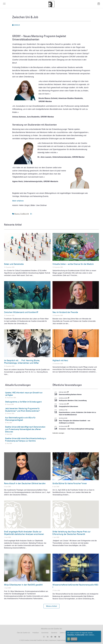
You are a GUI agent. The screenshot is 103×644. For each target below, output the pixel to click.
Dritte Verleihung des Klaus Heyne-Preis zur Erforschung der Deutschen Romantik (72, 532)
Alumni (17, 214)
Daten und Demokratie (14, 264)
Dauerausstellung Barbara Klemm (70, 394)
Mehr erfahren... (90, 635)
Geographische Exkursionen (68, 406)
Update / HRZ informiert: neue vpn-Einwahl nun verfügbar (23, 393)
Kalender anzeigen (58, 433)
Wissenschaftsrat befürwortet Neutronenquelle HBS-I (76, 586)
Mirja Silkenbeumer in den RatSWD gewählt (23, 584)
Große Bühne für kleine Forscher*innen (70, 483)
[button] (51, 606)
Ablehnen (74, 639)
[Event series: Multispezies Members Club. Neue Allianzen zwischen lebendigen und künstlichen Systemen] (68, 398)
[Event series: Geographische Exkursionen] (67, 404)
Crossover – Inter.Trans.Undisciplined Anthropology (76, 429)
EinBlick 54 (24, 214)
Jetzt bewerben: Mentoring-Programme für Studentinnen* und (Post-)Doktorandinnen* (22, 409)
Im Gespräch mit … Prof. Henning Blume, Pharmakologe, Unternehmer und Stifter (22, 361)
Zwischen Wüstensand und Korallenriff (21, 312)
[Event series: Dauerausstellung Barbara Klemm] (67, 392)
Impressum (52, 640)
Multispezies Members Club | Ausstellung (73, 400)
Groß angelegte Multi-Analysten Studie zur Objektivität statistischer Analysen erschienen (24, 532)
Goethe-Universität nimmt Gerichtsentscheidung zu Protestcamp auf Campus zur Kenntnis (25, 439)
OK (69, 639)
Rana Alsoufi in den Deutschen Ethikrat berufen (25, 483)
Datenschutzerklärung (64, 640)
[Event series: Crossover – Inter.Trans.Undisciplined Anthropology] (68, 426)
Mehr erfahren (18, 201)
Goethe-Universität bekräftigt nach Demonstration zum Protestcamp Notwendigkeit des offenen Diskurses (25, 429)
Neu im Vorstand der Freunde (65, 312)
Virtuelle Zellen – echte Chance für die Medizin (73, 264)
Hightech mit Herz (60, 360)
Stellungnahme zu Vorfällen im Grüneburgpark (23, 401)
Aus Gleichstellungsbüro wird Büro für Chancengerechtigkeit (20, 418)
